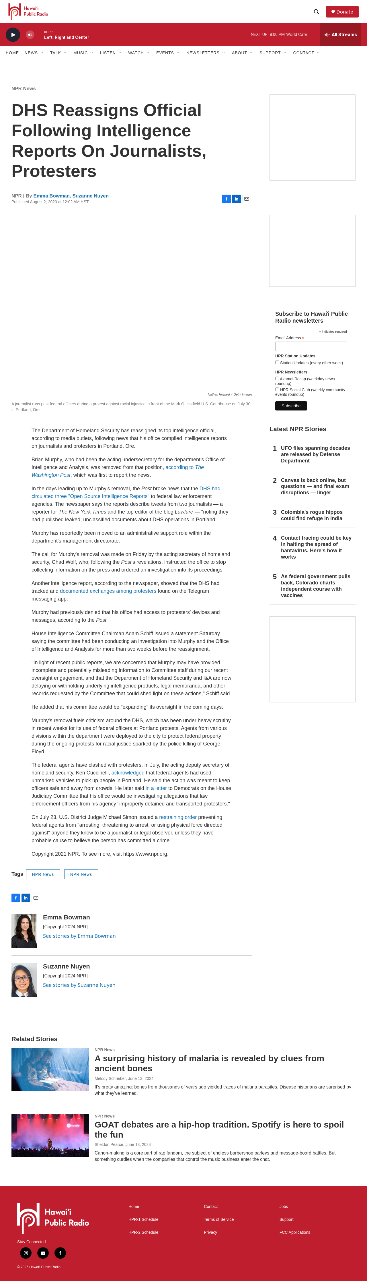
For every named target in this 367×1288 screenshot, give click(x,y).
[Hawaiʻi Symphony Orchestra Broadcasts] (312, 144)
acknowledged (128, 780)
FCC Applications (295, 1239)
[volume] (30, 41)
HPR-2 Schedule (143, 1239)
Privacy (210, 1239)
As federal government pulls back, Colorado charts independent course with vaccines (315, 592)
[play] (12, 41)
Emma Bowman (52, 203)
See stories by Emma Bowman (79, 942)
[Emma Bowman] (24, 938)
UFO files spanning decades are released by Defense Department (315, 461)
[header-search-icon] (318, 15)
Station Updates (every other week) (311, 369)
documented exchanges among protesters (108, 598)
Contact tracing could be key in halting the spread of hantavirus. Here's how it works (316, 554)
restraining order (178, 824)
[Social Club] (312, 257)
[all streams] (340, 41)
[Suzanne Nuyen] (24, 987)
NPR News (23, 95)
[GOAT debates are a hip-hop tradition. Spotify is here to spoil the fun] (50, 1142)
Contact (211, 1213)
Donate (347, 15)
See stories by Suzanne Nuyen (79, 991)
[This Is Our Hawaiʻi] (312, 666)
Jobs (284, 1213)
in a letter (156, 795)
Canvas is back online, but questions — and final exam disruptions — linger (315, 493)
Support (287, 1226)
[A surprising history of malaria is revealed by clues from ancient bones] (50, 1076)
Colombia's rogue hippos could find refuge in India (312, 522)
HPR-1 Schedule (143, 1226)
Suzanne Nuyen (91, 203)
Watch (136, 59)
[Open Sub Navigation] (42, 59)
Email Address (289, 345)
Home (12, 59)
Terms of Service (219, 1226)
